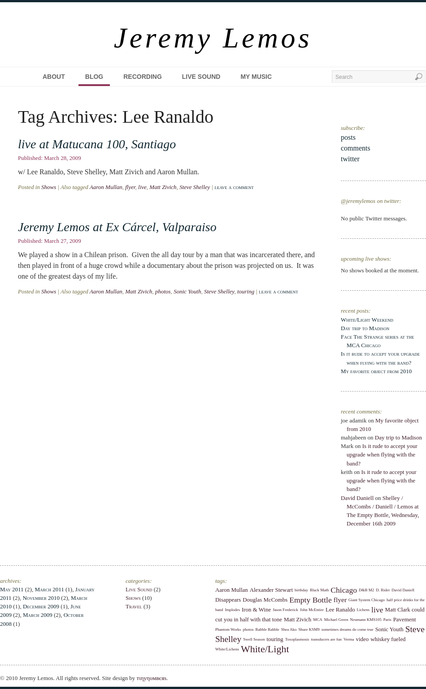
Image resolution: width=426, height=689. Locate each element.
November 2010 (41, 597)
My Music (256, 76)
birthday (301, 590)
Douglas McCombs (265, 600)
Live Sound (201, 76)
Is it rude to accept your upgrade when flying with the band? (382, 454)
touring (245, 291)
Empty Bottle (310, 599)
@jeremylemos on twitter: (371, 201)
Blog (94, 76)
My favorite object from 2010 (376, 371)
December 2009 (41, 606)
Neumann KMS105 (365, 619)
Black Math (319, 590)
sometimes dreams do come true (348, 629)
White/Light (265, 649)
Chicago (343, 590)
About (54, 76)
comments (355, 148)
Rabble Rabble (267, 629)
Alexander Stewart (271, 590)
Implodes (232, 609)
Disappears (228, 600)
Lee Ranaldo (340, 610)
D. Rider (383, 590)
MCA (317, 619)
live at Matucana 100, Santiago (97, 144)
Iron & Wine (256, 610)
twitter (350, 159)
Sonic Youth (187, 291)
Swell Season (254, 639)
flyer (130, 187)
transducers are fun (326, 639)
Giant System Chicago (366, 600)
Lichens (363, 609)
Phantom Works (228, 629)
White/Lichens (227, 649)
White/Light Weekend (367, 319)
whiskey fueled (387, 639)
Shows (48, 187)
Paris (387, 619)
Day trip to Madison (365, 328)
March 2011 (49, 589)
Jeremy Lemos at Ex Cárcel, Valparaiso (117, 227)
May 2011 (12, 589)
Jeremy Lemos (213, 38)
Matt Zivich (162, 187)
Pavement (404, 619)
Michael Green (336, 619)
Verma (348, 639)
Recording (142, 76)
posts (348, 137)
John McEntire (312, 609)
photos (163, 291)
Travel (134, 606)
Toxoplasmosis (297, 639)
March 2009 (37, 614)
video (362, 639)
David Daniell (357, 498)
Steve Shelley (194, 187)
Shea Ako (289, 629)
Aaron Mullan (106, 187)
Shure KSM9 (308, 629)
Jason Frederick (285, 609)
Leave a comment (233, 187)
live (142, 187)
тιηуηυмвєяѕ (152, 678)
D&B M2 (366, 590)
